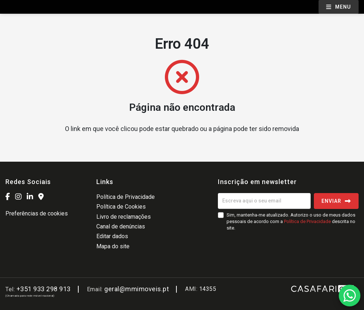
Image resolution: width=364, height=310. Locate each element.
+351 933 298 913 (44, 289)
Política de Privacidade (125, 196)
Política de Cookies (121, 206)
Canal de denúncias (120, 226)
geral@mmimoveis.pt (136, 289)
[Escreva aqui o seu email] (264, 201)
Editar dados (112, 236)
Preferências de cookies (36, 213)
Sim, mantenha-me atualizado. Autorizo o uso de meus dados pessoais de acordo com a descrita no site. (291, 221)
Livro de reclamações (123, 216)
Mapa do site (113, 246)
